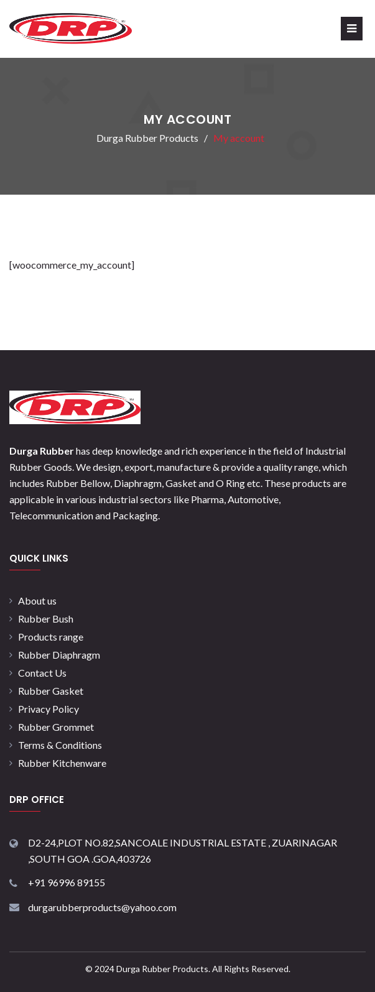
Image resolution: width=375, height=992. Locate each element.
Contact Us (42, 673)
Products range (50, 636)
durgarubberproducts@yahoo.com (102, 907)
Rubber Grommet (56, 727)
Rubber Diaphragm (59, 655)
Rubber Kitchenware (62, 763)
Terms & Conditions (60, 745)
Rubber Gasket (50, 691)
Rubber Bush (45, 618)
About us (37, 600)
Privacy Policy (48, 709)
